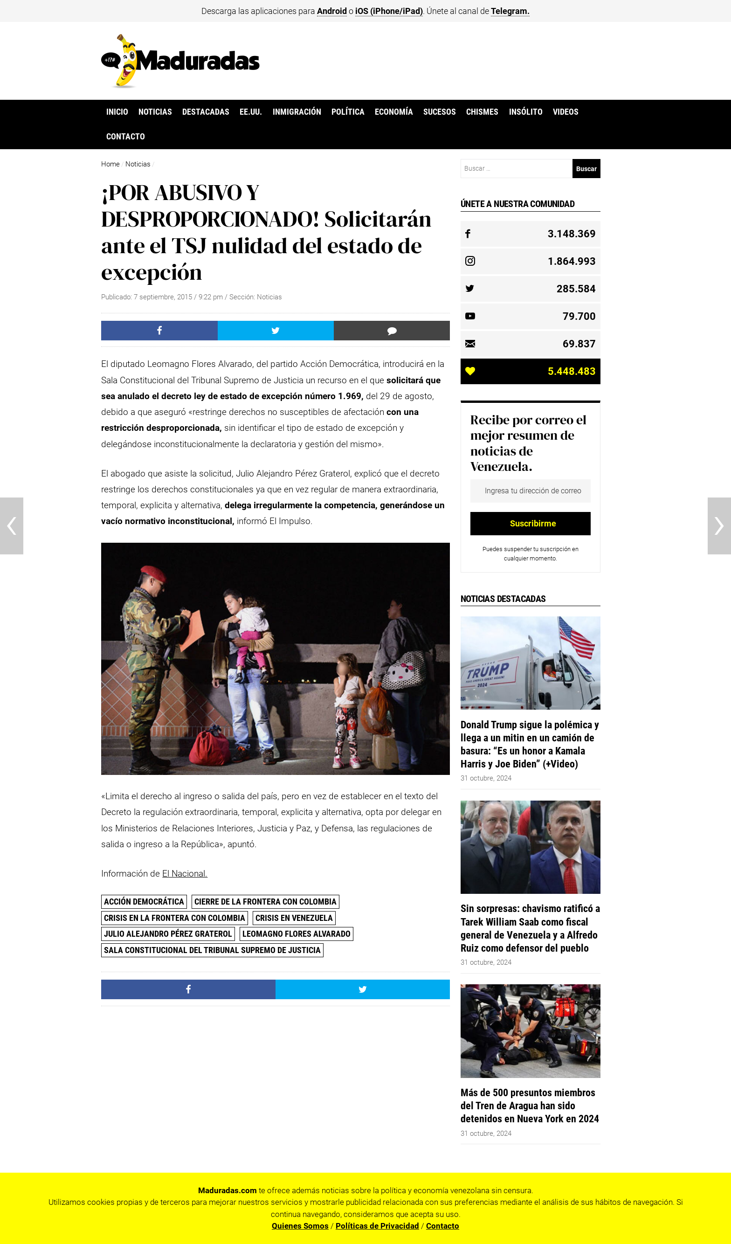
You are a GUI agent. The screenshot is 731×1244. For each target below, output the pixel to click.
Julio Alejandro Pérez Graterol (168, 934)
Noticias (155, 112)
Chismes (482, 112)
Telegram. (510, 11)
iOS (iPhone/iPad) (389, 11)
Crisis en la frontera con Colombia (174, 918)
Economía (394, 112)
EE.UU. (251, 112)
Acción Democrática (144, 901)
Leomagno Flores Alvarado (296, 934)
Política (348, 112)
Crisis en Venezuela (294, 918)
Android (332, 11)
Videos (566, 112)
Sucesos (439, 112)
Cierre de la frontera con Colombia (265, 901)
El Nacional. (184, 873)
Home (110, 164)
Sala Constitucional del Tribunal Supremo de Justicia (212, 950)
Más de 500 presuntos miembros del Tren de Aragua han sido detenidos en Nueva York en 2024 (530, 1105)
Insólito (526, 112)
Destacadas (205, 112)
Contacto (125, 136)
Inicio (117, 112)
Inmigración (297, 112)
